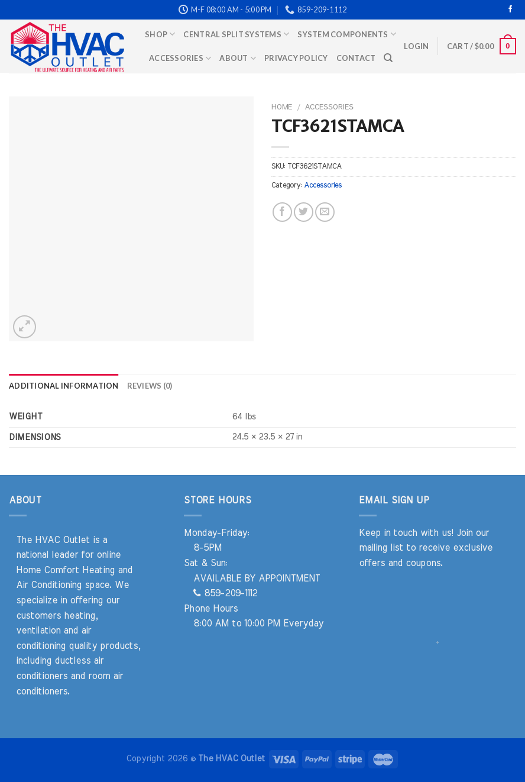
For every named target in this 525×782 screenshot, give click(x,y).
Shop (160, 34)
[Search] (388, 58)
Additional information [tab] (64, 385)
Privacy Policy (296, 58)
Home (281, 107)
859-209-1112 (225, 593)
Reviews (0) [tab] (150, 385)
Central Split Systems (236, 34)
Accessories (180, 58)
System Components (346, 34)
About (237, 58)
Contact (356, 58)
